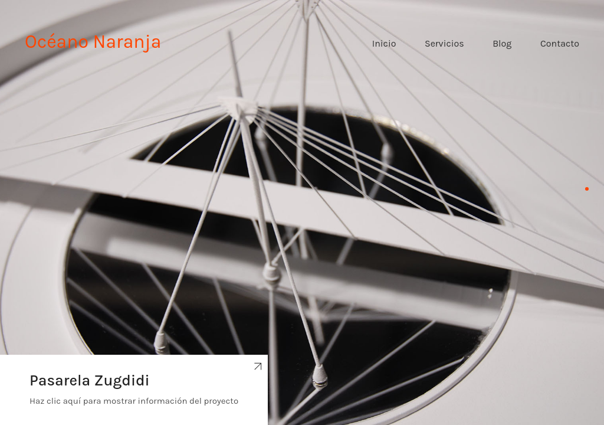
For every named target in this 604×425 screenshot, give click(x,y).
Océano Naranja (93, 42)
